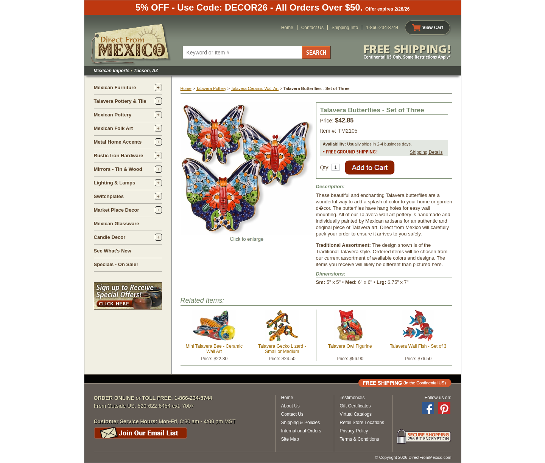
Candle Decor (110, 237)
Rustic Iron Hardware (118, 155)
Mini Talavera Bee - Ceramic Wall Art (214, 349)
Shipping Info (345, 27)
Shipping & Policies (300, 422)
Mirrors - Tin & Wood (118, 169)
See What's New (112, 251)
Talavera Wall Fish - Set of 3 (418, 346)
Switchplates (109, 196)
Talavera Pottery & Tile (120, 101)
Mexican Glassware (116, 223)
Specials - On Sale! (116, 264)
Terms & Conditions (359, 439)
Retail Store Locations (362, 422)
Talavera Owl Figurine (350, 346)
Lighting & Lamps (114, 183)
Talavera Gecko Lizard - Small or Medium (282, 349)
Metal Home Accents (118, 142)
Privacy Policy (354, 431)
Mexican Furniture (115, 87)
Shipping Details (426, 152)
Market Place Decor (116, 210)
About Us (290, 406)
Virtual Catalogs (356, 414)
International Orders (301, 431)
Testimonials (352, 397)
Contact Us (312, 27)
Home (287, 27)
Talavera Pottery (211, 88)
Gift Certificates (355, 406)
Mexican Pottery (113, 115)
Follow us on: (438, 397)
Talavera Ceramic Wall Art (255, 88)
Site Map (290, 439)
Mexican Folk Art (113, 128)
